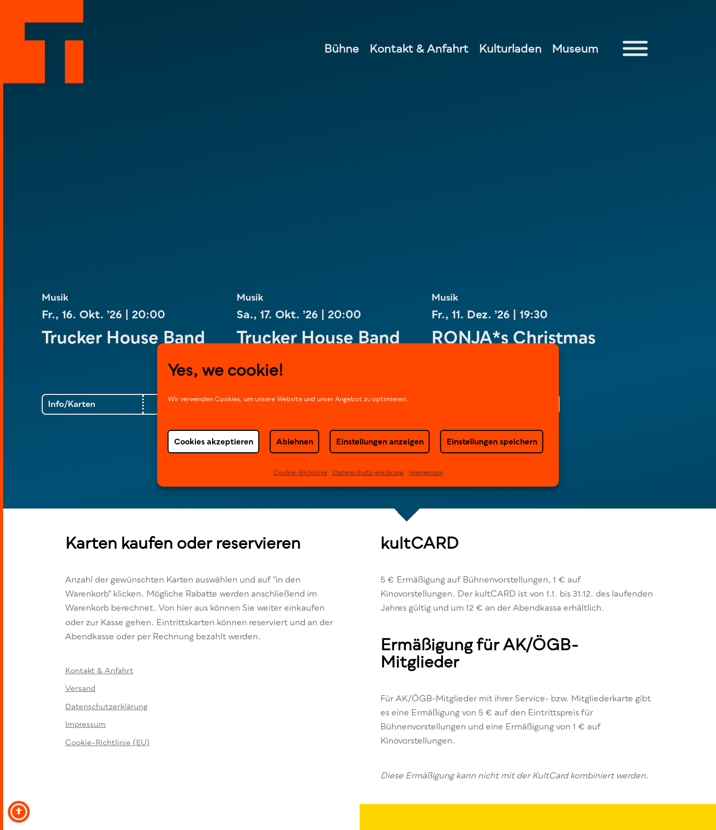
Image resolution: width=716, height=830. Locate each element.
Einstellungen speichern (492, 441)
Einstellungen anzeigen (380, 441)
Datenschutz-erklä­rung (368, 472)
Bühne (341, 48)
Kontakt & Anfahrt (418, 48)
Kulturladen (510, 48)
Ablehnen (294, 441)
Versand (80, 688)
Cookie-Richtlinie (300, 472)
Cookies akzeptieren (213, 441)
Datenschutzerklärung (106, 706)
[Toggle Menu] (635, 48)
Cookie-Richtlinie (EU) (107, 742)
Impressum (426, 472)
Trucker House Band (126, 337)
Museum (575, 48)
